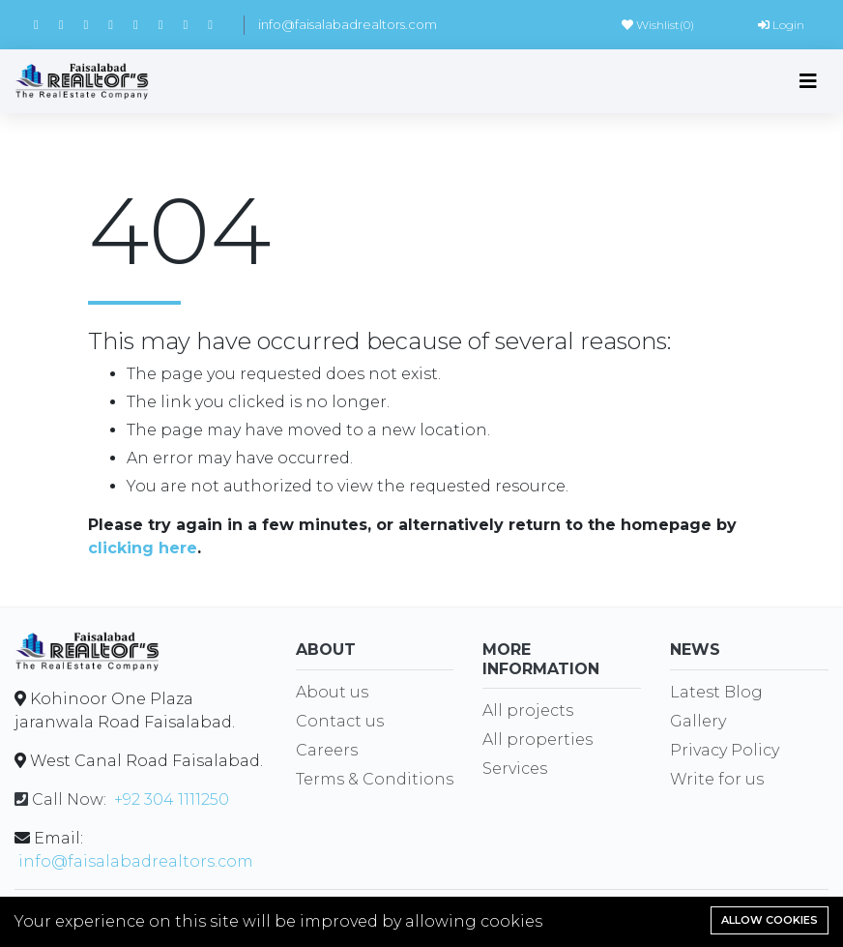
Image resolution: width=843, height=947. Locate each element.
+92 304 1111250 (171, 799)
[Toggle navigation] (808, 81)
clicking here (142, 548)
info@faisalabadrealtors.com (347, 24)
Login (781, 24)
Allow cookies (769, 920)
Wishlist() (658, 24)
